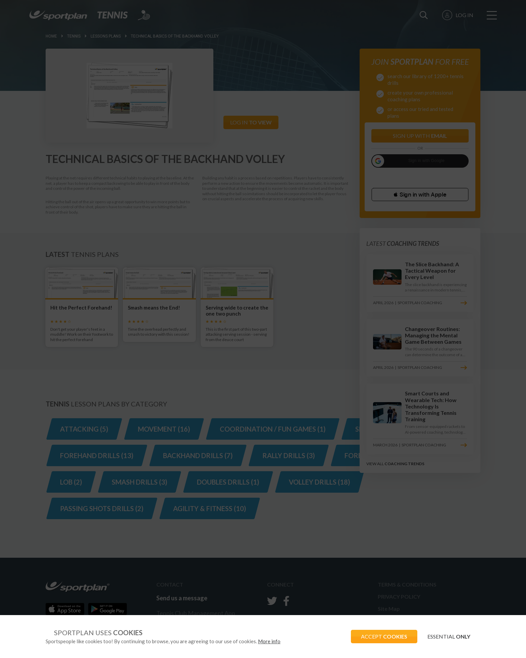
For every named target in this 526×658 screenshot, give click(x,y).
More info (269, 641)
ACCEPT (384, 636)
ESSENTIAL (448, 636)
